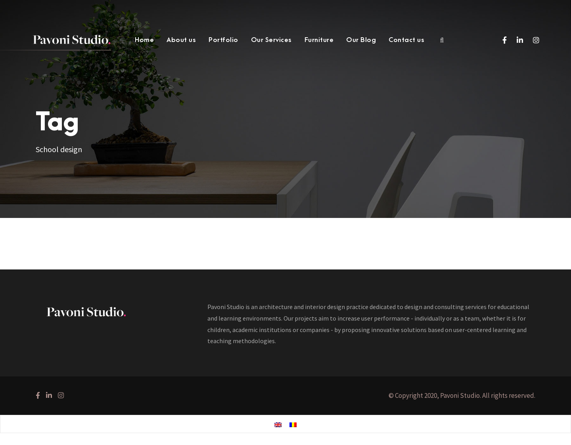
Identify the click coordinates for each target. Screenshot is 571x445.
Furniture (319, 40)
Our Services (271, 40)
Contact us (406, 40)
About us (181, 40)
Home (144, 40)
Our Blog (361, 40)
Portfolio (223, 40)
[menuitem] (278, 424)
